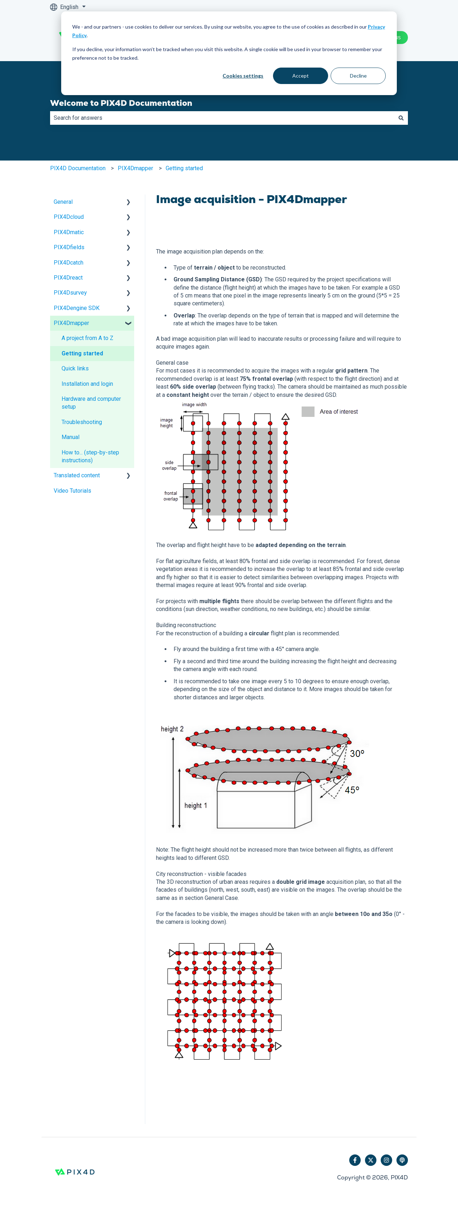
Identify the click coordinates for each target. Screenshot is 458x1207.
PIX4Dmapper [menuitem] (71, 323)
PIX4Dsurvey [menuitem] (70, 292)
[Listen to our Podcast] (402, 1160)
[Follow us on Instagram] (386, 1160)
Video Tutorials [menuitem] (72, 490)
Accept (300, 76)
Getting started (184, 168)
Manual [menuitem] (70, 437)
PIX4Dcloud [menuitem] (69, 216)
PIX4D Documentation (78, 168)
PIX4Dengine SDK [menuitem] (76, 308)
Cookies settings (243, 76)
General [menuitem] (63, 201)
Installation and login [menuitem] (87, 383)
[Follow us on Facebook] (355, 1160)
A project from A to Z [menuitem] (87, 338)
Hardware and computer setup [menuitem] (91, 402)
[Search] (401, 118)
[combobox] (222, 118)
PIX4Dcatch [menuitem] (68, 262)
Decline (358, 76)
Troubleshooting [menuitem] (82, 422)
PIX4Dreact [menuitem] (68, 277)
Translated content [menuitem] (77, 475)
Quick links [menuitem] (75, 368)
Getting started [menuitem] (82, 353)
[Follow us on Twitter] (370, 1160)
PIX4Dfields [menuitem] (69, 247)
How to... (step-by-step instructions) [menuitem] (90, 456)
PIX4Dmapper (135, 168)
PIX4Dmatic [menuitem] (69, 232)
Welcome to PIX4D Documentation (121, 103)
